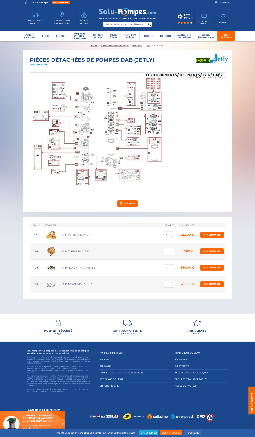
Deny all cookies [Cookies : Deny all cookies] (171, 432)
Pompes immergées (111, 352)
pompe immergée (36, 378)
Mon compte (222, 2)
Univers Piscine (109, 385)
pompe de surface (49, 376)
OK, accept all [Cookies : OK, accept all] (149, 432)
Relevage (105, 366)
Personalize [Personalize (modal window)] (192, 432)
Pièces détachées (185, 385)
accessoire (30, 384)
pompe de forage (73, 378)
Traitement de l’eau (187, 352)
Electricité (181, 366)
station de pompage (65, 380)
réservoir (73, 382)
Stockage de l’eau (111, 379)
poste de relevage (40, 380)
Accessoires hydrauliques (191, 372)
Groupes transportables (191, 379)
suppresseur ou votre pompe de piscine (41, 382)
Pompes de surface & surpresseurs (122, 372)
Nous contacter (60, 2)
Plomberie (180, 359)
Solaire (104, 359)
